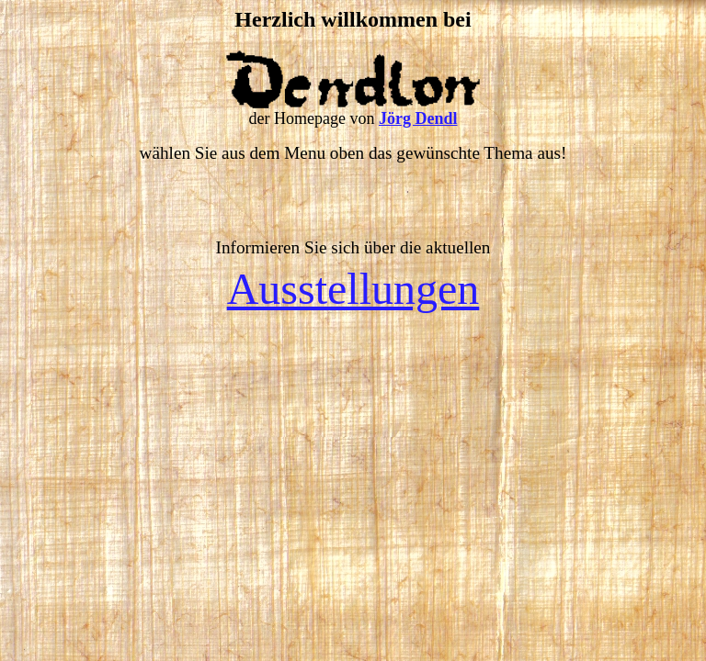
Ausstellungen (353, 288)
